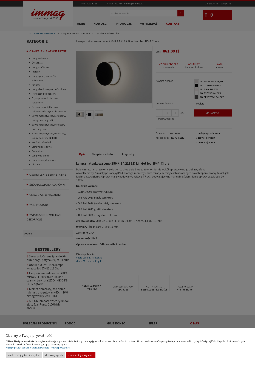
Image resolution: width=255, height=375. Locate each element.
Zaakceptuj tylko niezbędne (24, 355)
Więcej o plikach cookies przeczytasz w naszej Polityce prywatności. (38, 347)
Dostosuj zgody (54, 355)
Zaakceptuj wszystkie (80, 355)
